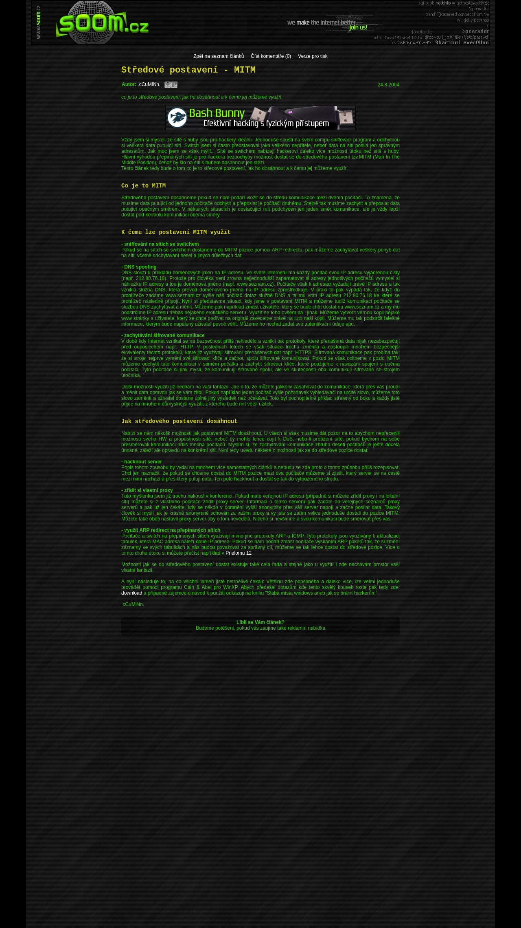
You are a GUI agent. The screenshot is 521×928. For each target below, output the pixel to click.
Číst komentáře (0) (271, 56)
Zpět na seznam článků (218, 56)
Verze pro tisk (313, 56)
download (131, 593)
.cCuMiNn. (149, 84)
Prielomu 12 (238, 553)
